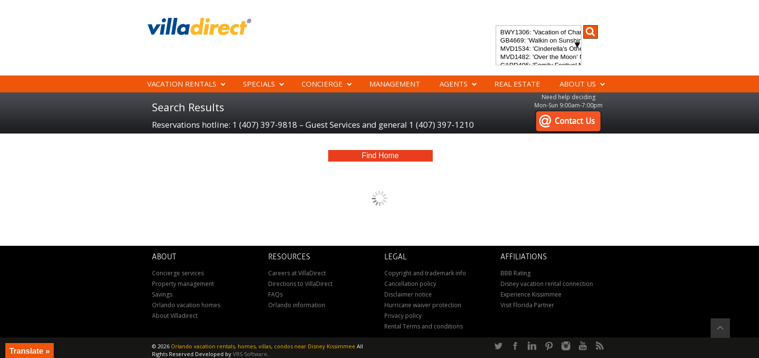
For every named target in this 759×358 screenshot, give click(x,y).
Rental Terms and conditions (423, 326)
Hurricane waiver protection (422, 305)
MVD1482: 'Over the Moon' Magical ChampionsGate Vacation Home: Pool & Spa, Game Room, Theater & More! (538, 57)
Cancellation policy (410, 284)
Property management (183, 284)
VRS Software (250, 354)
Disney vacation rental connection (547, 284)
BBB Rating (516, 273)
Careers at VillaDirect (297, 273)
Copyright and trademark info (425, 273)
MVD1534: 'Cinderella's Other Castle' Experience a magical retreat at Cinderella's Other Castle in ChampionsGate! (538, 49)
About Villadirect (174, 316)
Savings (162, 294)
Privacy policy (403, 316)
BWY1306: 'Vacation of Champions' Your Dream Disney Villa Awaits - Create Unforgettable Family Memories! (538, 33)
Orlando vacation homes (186, 305)
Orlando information (296, 305)
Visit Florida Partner (527, 305)
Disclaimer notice (408, 294)
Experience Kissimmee (531, 294)
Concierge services (178, 273)
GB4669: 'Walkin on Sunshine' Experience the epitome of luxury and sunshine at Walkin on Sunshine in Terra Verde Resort (538, 41)
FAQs (275, 294)
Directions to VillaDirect (300, 284)
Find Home (380, 155)
